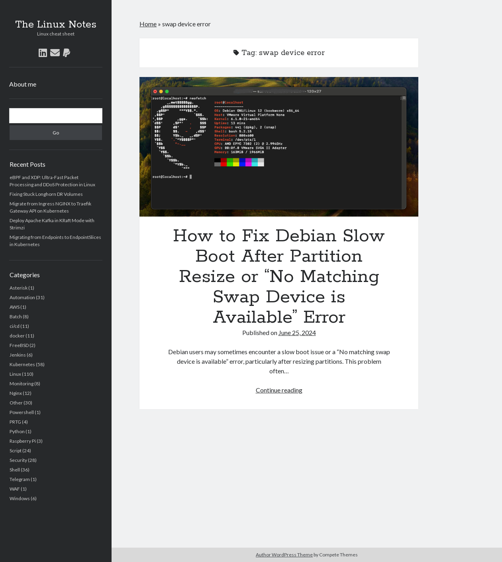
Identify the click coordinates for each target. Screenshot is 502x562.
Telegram (20, 479)
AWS (15, 307)
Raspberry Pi (23, 441)
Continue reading (279, 390)
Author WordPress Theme (284, 555)
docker (17, 336)
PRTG (15, 422)
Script (16, 451)
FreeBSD (19, 345)
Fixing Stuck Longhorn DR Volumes (46, 194)
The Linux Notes (55, 24)
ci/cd (15, 326)
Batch (16, 316)
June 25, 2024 (297, 332)
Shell (15, 470)
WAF (15, 489)
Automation (22, 297)
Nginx (16, 393)
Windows (20, 498)
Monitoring (21, 383)
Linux (15, 374)
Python (17, 431)
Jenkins (18, 355)
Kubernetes (22, 364)
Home (148, 24)
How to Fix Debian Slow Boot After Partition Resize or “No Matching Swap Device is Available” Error (278, 147)
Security (18, 460)
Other (16, 403)
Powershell (22, 412)
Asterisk (18, 288)
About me (22, 84)
